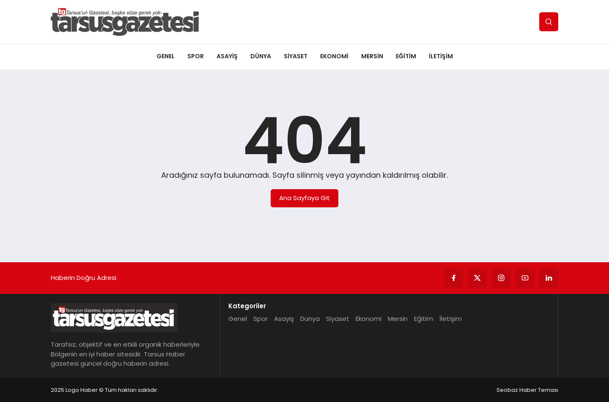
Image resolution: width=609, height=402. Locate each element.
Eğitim (406, 56)
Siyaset (295, 56)
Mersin (372, 56)
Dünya (260, 56)
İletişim (441, 56)
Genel (165, 56)
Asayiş (227, 56)
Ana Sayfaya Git (304, 197)
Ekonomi (334, 56)
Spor (195, 56)
